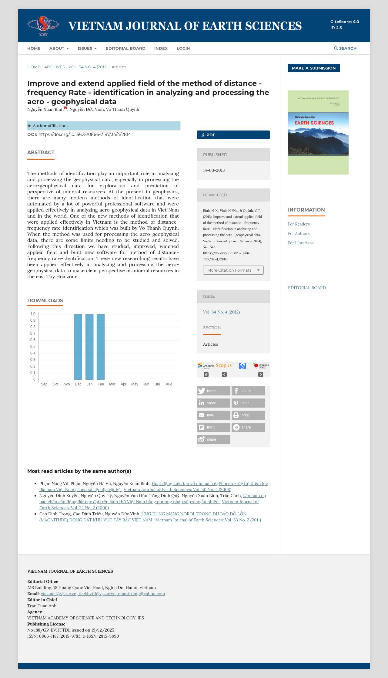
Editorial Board (126, 48)
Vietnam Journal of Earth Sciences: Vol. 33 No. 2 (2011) (208, 520)
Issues (85, 48)
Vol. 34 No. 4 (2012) (88, 66)
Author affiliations (51, 125)
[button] (213, 390)
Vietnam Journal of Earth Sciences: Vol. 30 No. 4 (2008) (177, 489)
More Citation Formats (229, 270)
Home (33, 48)
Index (161, 48)
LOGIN (183, 48)
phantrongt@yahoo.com (141, 593)
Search (345, 48)
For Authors (299, 233)
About (57, 48)
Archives (54, 66)
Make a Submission (314, 68)
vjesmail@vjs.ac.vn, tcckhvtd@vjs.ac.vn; (79, 593)
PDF (210, 134)
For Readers (299, 224)
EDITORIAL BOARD (307, 287)
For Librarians (301, 243)
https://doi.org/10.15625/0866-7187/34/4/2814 (84, 134)
